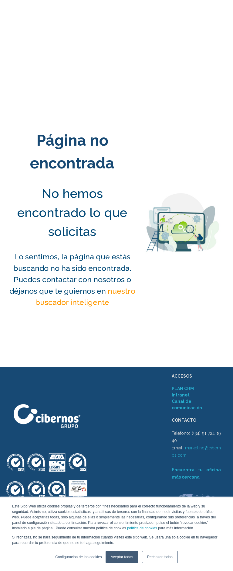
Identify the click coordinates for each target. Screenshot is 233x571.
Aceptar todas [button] (122, 557)
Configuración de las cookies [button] (78, 557)
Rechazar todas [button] (160, 557)
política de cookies (141, 528)
